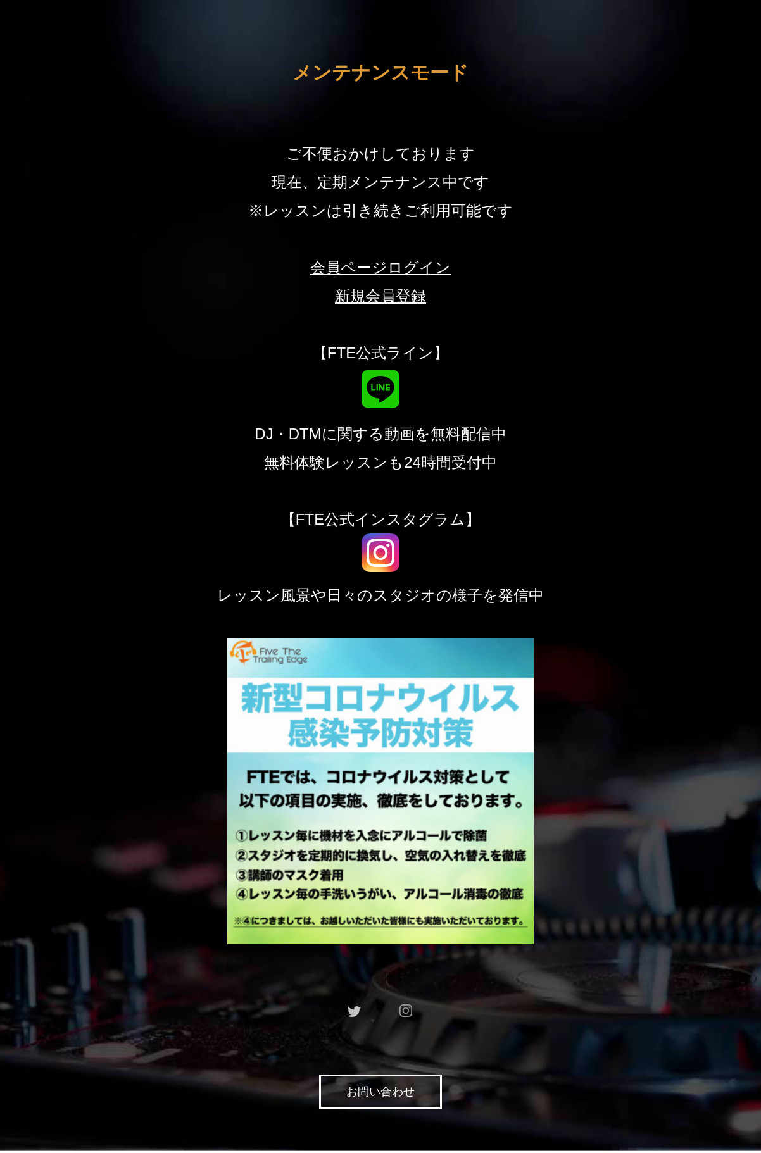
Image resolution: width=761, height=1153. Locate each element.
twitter (355, 1011)
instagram (406, 1011)
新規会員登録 (380, 295)
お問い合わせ (380, 1091)
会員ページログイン (380, 267)
